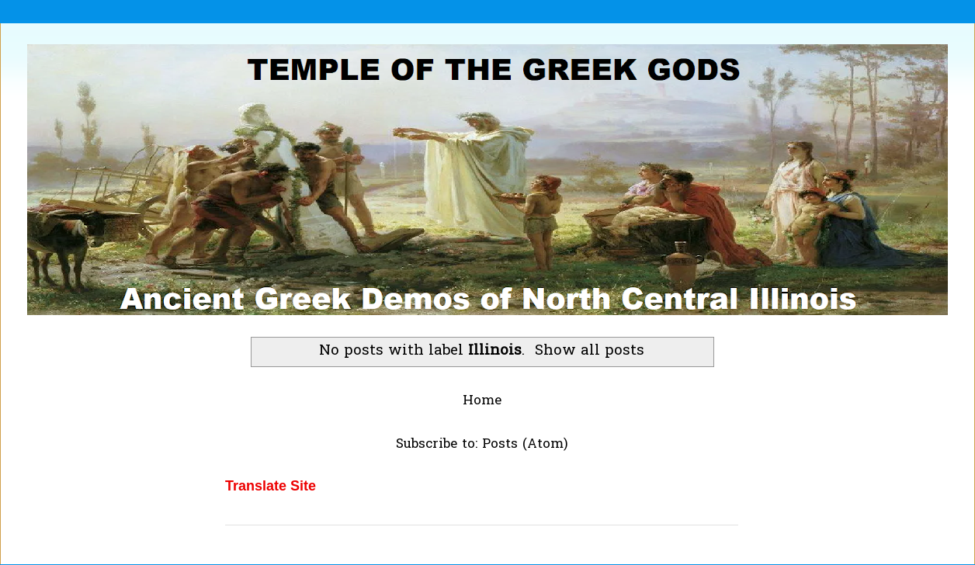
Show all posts (589, 351)
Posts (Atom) (525, 444)
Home (482, 401)
